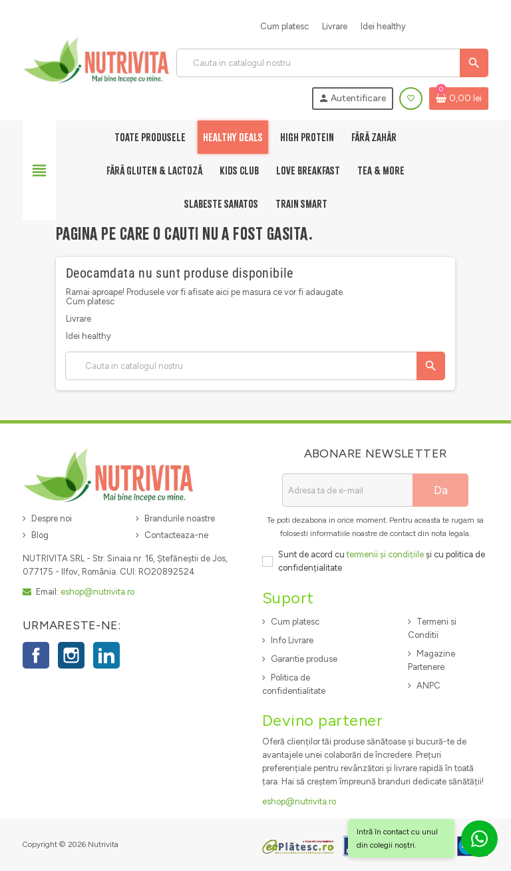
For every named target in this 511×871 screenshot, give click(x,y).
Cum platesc (284, 26)
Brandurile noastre (179, 518)
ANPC (428, 686)
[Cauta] (332, 63)
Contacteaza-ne (176, 535)
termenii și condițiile (385, 554)
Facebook (36, 655)
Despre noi (51, 518)
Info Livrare (292, 640)
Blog (40, 535)
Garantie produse (304, 659)
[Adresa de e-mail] (347, 490)
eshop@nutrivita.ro (97, 592)
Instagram (71, 655)
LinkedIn (106, 655)
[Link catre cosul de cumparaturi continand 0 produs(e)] (458, 98)
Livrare (334, 26)
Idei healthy (383, 26)
